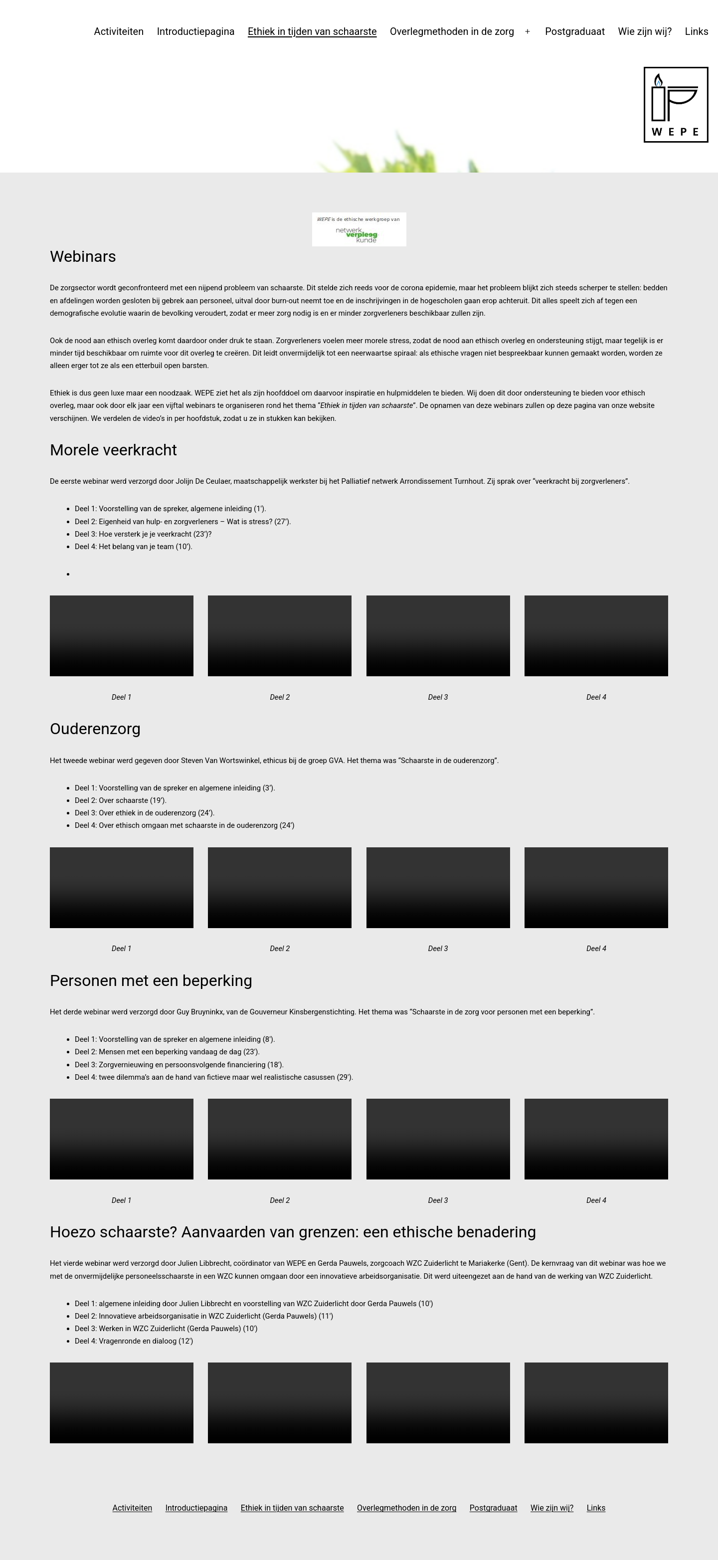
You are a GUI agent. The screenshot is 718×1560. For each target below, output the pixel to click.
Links (697, 31)
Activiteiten (119, 31)
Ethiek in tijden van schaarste (312, 31)
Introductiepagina (196, 31)
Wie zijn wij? (645, 31)
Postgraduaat (575, 31)
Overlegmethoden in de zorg (452, 31)
